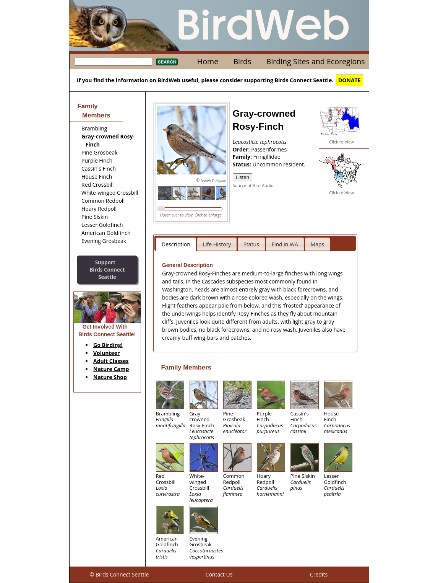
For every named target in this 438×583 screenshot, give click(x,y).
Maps (317, 244)
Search (167, 62)
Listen (243, 177)
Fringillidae (267, 156)
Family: (243, 156)
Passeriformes (269, 149)
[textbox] (113, 61)
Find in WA (285, 244)
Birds (242, 61)
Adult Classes (111, 361)
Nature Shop (110, 377)
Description (176, 244)
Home (207, 61)
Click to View (341, 142)
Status (251, 244)
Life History (217, 244)
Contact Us (219, 574)
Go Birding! (108, 344)
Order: (242, 149)
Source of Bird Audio (253, 185)
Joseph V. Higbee (213, 180)
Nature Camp (111, 369)
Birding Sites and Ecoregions (315, 61)
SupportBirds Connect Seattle (107, 269)
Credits (319, 574)
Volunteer (106, 353)
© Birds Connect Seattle (119, 574)
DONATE (349, 80)
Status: (243, 164)
